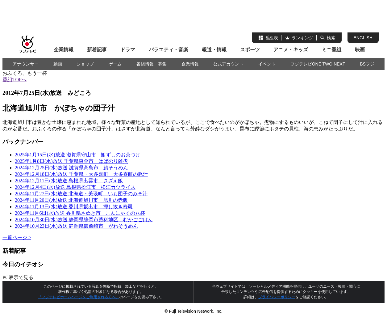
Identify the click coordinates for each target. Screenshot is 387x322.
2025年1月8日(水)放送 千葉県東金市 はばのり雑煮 (71, 161)
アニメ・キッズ (290, 49)
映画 (360, 49)
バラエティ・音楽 (168, 49)
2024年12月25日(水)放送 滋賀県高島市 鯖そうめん (71, 167)
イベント (267, 63)
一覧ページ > (16, 237)
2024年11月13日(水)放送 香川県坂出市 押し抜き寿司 (74, 206)
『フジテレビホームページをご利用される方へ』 (78, 297)
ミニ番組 (331, 49)
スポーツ (250, 49)
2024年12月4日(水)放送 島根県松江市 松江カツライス (75, 187)
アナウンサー (26, 63)
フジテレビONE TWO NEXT (317, 63)
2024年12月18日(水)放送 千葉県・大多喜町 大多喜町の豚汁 (81, 174)
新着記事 (97, 49)
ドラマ (127, 49)
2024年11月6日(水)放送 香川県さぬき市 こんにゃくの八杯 (80, 213)
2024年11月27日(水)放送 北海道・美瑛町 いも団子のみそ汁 (81, 193)
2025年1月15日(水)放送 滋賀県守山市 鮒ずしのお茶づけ (77, 154)
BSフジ (367, 63)
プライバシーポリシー (276, 297)
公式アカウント (228, 63)
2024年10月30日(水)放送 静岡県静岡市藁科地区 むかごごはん (84, 219)
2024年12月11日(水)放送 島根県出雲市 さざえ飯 (69, 180)
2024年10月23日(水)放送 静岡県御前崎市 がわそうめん (76, 226)
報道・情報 (214, 49)
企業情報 (63, 49)
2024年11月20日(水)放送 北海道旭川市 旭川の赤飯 (71, 200)
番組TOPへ (14, 79)
